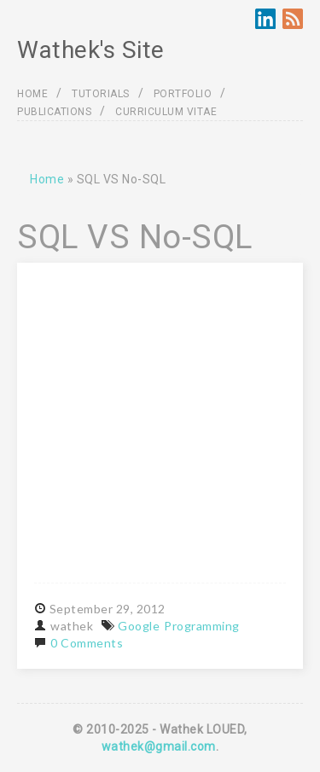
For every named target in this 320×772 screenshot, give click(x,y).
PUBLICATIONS (54, 112)
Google (139, 625)
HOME (32, 94)
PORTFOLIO (183, 94)
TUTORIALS (101, 94)
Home (47, 179)
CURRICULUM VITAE (166, 112)
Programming (202, 625)
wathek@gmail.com (159, 746)
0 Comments (86, 643)
